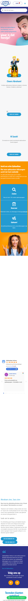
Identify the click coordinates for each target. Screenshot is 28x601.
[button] (25, 3)
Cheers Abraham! (14, 90)
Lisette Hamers (12, 373)
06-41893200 (23, 211)
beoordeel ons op (12, 369)
